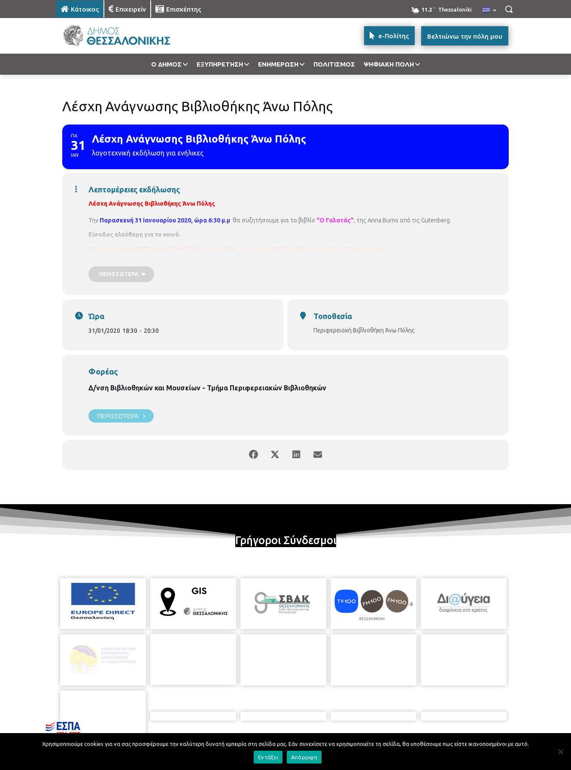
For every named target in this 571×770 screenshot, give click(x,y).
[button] (509, 9)
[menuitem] (489, 10)
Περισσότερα (121, 416)
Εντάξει (268, 757)
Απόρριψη (304, 757)
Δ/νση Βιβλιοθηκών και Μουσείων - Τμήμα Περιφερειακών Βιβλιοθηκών (207, 388)
